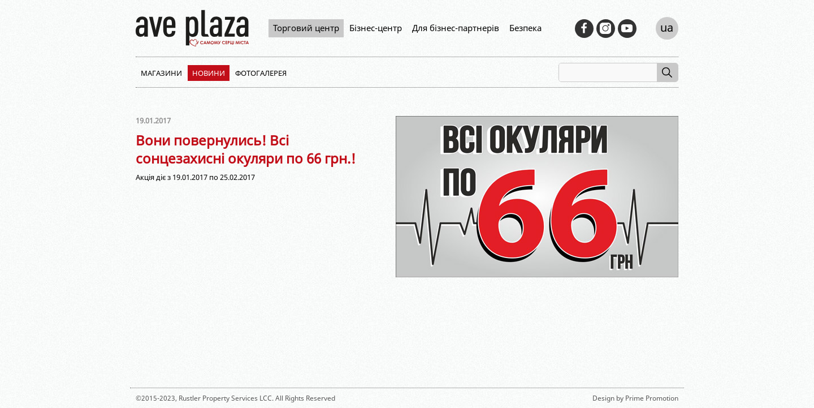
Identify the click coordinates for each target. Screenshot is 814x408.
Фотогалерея (261, 73)
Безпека (525, 27)
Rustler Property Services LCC (225, 398)
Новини (208, 73)
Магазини (161, 73)
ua (666, 27)
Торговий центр (306, 27)
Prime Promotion (651, 398)
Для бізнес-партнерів (455, 27)
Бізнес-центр (375, 27)
